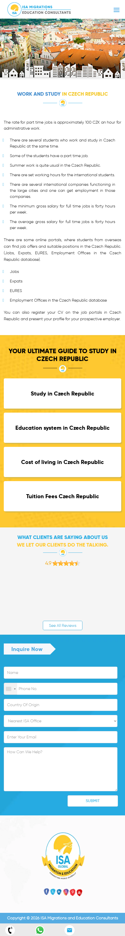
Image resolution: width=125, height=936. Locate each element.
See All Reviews (62, 625)
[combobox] (10, 689)
